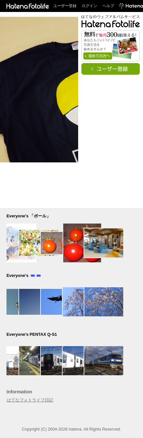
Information (19, 391)
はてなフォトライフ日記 (30, 400)
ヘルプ (108, 6)
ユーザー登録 (65, 6)
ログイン (89, 6)
